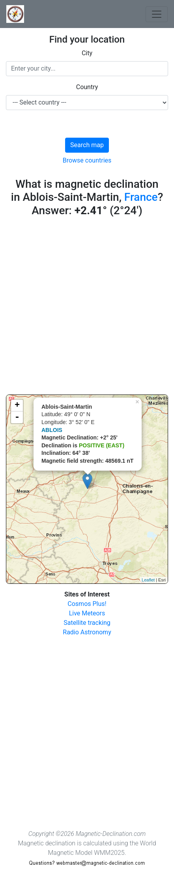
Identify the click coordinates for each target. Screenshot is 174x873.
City (87, 53)
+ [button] (17, 405)
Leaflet (148, 580)
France (141, 197)
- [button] (17, 417)
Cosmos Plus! (86, 604)
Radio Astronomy (87, 632)
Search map (87, 145)
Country (87, 87)
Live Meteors (87, 613)
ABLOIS (51, 430)
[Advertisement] (87, 307)
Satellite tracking (87, 622)
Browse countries (87, 160)
